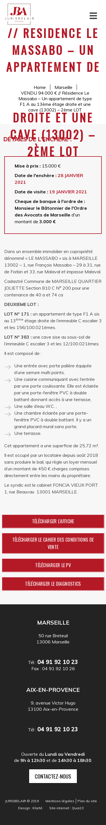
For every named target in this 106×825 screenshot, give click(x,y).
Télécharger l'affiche (53, 521)
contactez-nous (53, 776)
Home (40, 87)
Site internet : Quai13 (66, 808)
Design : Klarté (30, 808)
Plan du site (87, 801)
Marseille (63, 87)
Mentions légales (60, 801)
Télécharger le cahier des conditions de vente (53, 543)
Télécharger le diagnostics (53, 583)
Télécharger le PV (53, 565)
